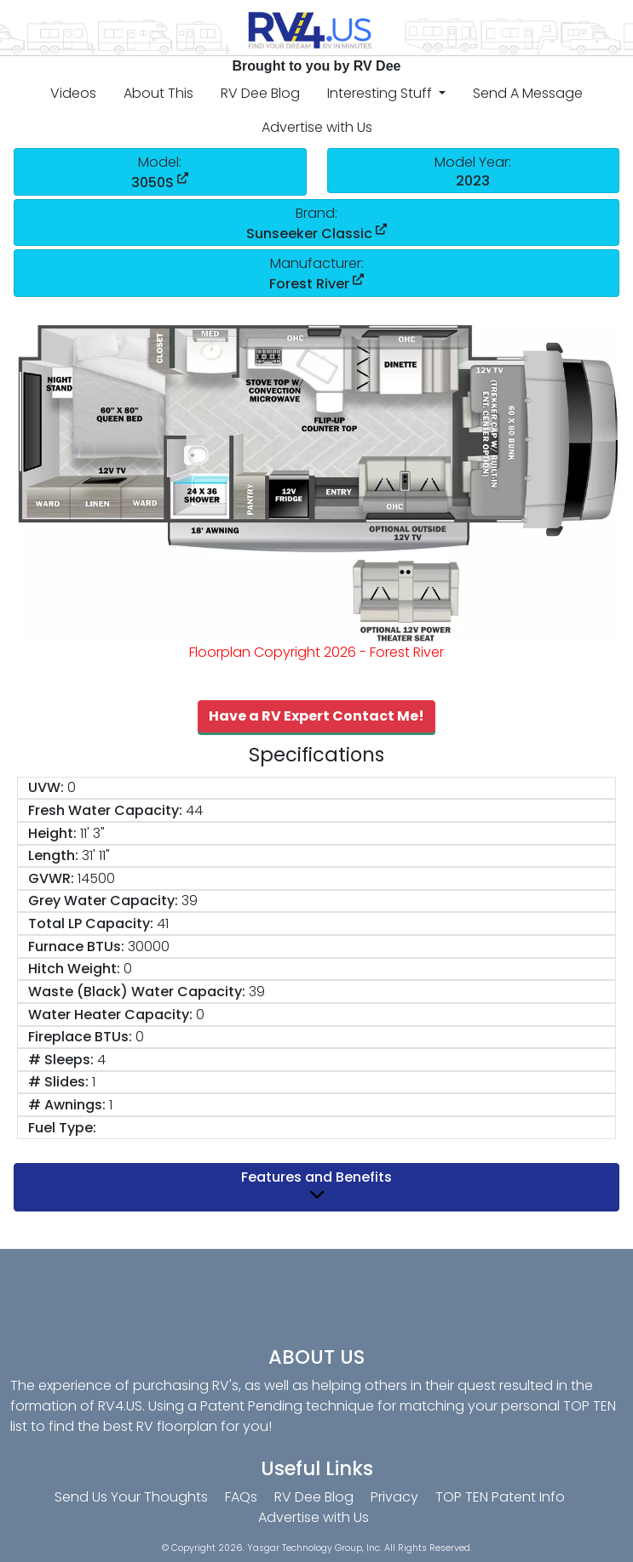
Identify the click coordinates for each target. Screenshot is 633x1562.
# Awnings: (67, 1104)
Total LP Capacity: (90, 923)
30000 (149, 946)
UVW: (46, 787)
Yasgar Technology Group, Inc (313, 1548)
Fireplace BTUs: (80, 1036)
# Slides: (58, 1082)
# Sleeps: (61, 1059)
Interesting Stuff (381, 93)
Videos (73, 93)
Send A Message (528, 93)
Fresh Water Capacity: (105, 810)
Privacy (394, 1497)
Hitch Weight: (74, 968)
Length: (53, 855)
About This (158, 93)
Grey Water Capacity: (103, 900)
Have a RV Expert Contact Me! (316, 716)
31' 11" (96, 855)
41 (163, 923)
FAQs (241, 1497)
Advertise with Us (317, 127)
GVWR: (51, 878)
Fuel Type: (62, 1127)
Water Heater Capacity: (110, 1014)
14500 (96, 878)
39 (189, 900)
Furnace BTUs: (76, 946)
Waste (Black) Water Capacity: (136, 991)
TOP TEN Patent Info (500, 1497)
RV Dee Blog (260, 93)
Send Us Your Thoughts (131, 1497)
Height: (52, 833)
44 (194, 810)
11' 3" (92, 833)
